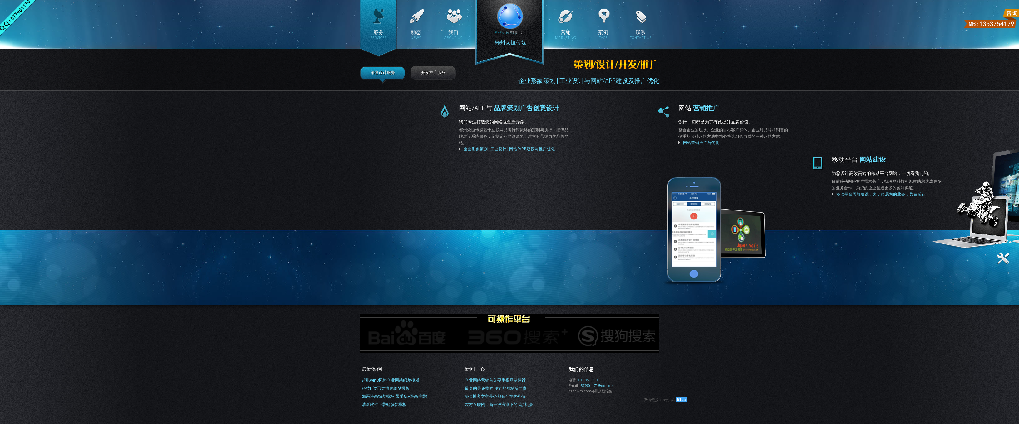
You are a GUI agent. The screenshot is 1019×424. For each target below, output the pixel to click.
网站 (746, 108)
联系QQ (18, 18)
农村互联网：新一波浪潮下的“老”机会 (499, 404)
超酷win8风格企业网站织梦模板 (390, 380)
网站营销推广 (711, 111)
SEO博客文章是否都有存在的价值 (495, 396)
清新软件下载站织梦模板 (384, 404)
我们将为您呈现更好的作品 (860, 162)
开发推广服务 (433, 72)
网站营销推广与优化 (748, 142)
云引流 (669, 399)
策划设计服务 (383, 72)
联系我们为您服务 (760, 231)
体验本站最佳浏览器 (11, 250)
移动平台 (901, 159)
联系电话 (990, 18)
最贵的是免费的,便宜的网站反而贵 (496, 388)
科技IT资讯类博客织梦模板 (386, 388)
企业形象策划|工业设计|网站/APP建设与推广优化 (480, 111)
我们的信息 (581, 369)
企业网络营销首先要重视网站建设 (495, 380)
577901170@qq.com (597, 385)
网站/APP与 (545, 108)
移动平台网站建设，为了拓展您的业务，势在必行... (925, 194)
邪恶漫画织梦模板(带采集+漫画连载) (394, 396)
